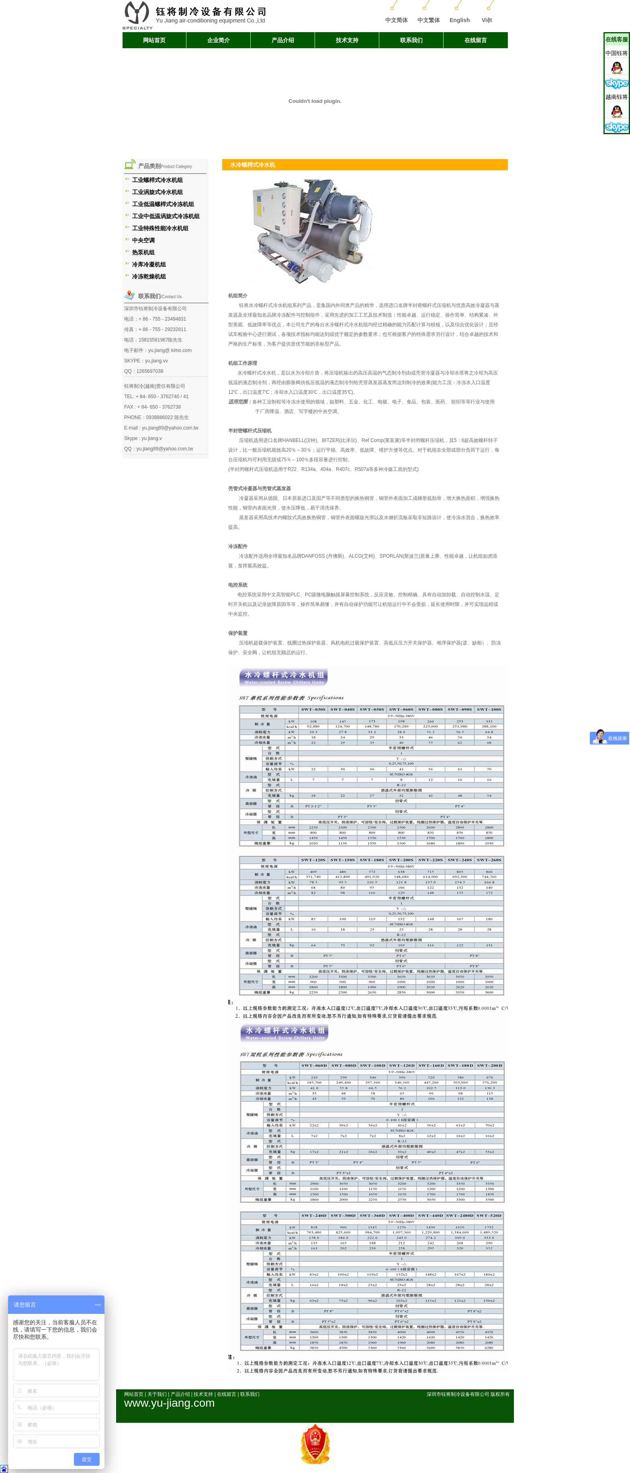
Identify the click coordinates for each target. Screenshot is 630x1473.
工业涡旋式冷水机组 (157, 192)
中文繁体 (428, 20)
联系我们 (411, 40)
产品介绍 (283, 40)
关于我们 (157, 1394)
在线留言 (475, 40)
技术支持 (347, 40)
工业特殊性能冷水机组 (160, 228)
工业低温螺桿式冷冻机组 (163, 204)
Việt (487, 20)
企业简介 (218, 40)
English (460, 20)
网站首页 (154, 40)
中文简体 (396, 20)
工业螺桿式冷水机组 (157, 180)
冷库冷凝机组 (149, 264)
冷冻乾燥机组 (149, 276)
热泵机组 (143, 252)
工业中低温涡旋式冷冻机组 (166, 216)
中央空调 (143, 240)
